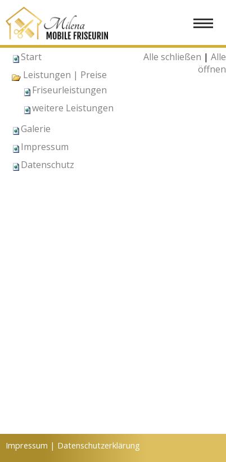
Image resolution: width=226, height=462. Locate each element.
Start (31, 57)
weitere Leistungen (73, 108)
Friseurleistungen (69, 90)
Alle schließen (172, 57)
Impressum (45, 147)
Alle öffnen (212, 63)
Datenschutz (47, 164)
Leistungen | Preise (59, 75)
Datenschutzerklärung (98, 445)
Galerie (36, 129)
